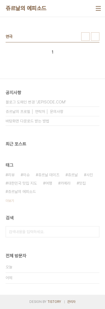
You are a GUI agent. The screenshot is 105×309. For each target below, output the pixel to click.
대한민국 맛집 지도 (22, 183)
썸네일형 (85, 36)
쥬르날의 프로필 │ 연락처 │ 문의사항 (34, 111)
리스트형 (95, 36)
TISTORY (54, 302)
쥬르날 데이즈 (48, 175)
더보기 (10, 201)
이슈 (26, 175)
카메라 (65, 183)
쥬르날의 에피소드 (26, 8)
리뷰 (11, 175)
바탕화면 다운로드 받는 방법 (27, 121)
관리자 (71, 302)
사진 (89, 175)
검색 (93, 231)
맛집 (82, 183)
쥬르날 (73, 175)
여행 (48, 183)
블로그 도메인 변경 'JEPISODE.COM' (36, 102)
